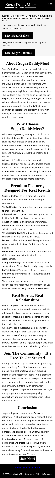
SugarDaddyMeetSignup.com (22, 474)
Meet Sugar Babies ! (17, 35)
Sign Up (36, 467)
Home (18, 467)
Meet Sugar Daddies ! (18, 52)
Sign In (26, 467)
